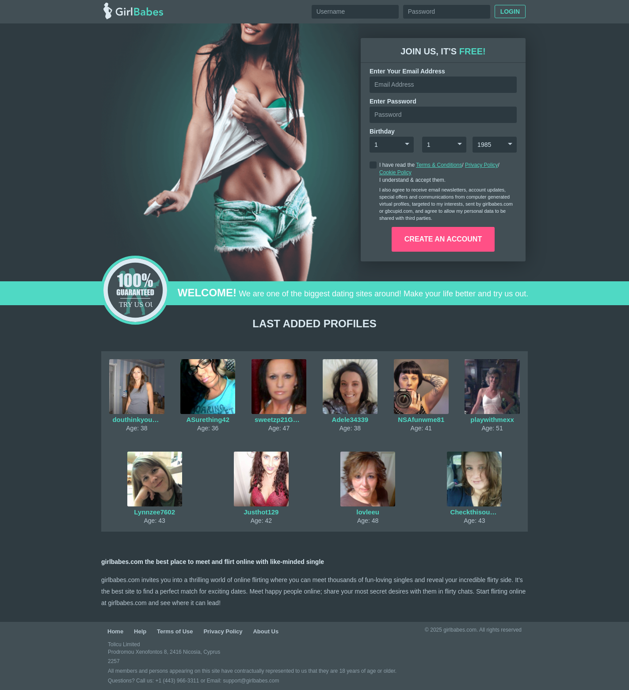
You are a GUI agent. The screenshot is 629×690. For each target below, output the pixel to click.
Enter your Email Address (407, 71)
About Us (265, 631)
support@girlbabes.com (251, 681)
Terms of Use (175, 631)
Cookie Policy (395, 172)
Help (140, 631)
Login (510, 11)
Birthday (382, 131)
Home (115, 631)
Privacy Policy (481, 165)
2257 (114, 661)
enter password (393, 101)
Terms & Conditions (439, 165)
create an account (443, 239)
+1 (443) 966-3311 (177, 681)
